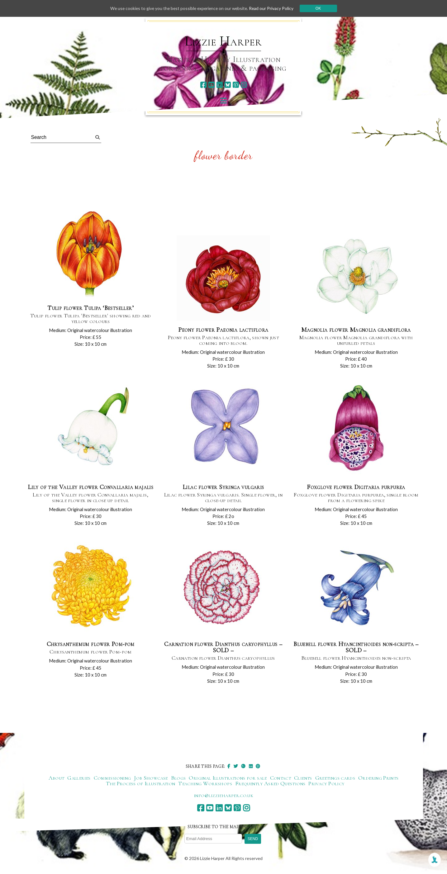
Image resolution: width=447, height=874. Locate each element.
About (56, 779)
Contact (280, 779)
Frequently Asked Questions (270, 784)
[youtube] (211, 85)
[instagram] (244, 85)
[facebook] (203, 85)
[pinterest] (236, 85)
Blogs (178, 779)
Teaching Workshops (205, 784)
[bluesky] (228, 85)
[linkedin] (219, 85)
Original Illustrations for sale (228, 779)
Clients (303, 779)
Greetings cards (335, 779)
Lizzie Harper (223, 41)
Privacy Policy (326, 784)
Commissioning (112, 779)
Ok (320, 8)
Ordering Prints (378, 779)
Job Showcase (151, 779)
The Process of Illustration (140, 784)
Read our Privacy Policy (273, 8)
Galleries (78, 779)
